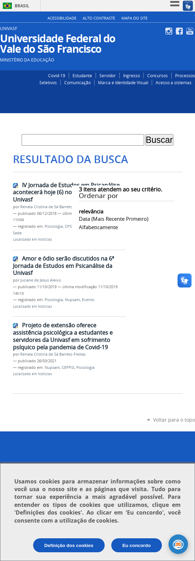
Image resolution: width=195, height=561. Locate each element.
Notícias (45, 239)
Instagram (169, 31)
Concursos (157, 75)
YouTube (190, 31)
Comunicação (77, 82)
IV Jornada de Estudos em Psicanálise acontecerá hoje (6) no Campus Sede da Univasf (66, 192)
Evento (88, 299)
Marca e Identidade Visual (123, 82)
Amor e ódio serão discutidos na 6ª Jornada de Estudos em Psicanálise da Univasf (63, 266)
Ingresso (131, 75)
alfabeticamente (98, 227)
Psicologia (54, 226)
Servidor (107, 75)
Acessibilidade (61, 18)
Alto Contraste (99, 18)
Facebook (180, 31)
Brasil (22, 6)
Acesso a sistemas (174, 82)
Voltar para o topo (174, 419)
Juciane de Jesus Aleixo (40, 280)
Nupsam (72, 299)
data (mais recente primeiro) (113, 218)
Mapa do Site (134, 18)
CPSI (69, 226)
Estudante (82, 75)
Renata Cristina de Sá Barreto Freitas (52, 206)
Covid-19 (56, 75)
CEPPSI (68, 367)
